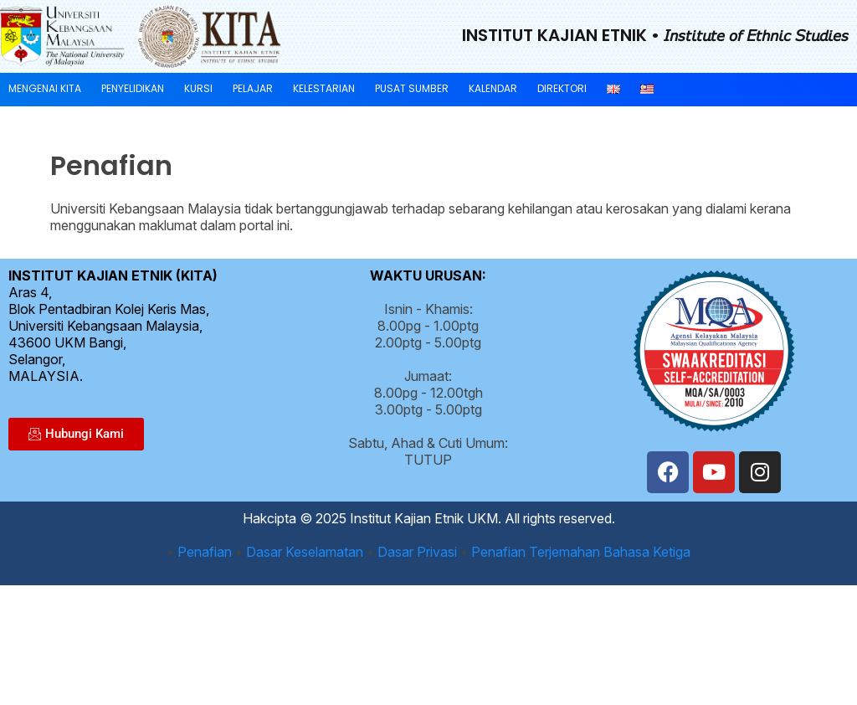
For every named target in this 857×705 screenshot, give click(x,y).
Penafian (204, 551)
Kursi (198, 88)
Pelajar (253, 88)
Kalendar (493, 88)
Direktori (562, 88)
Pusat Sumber (412, 88)
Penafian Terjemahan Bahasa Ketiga (580, 551)
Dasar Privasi (417, 551)
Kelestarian (324, 88)
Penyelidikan (132, 88)
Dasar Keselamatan (304, 551)
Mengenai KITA (44, 88)
